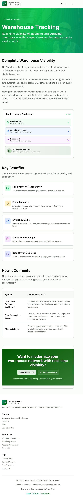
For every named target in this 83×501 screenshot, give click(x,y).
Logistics (5, 421)
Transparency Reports (10, 438)
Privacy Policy (7, 459)
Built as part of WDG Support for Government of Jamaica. (38, 485)
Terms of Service (8, 462)
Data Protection (8, 465)
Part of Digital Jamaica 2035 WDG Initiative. (38, 489)
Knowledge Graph (9, 442)
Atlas (4, 425)
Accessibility (6, 468)
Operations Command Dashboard (15, 418)
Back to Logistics (11, 19)
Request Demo (26, 372)
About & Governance (10, 445)
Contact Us (6, 448)
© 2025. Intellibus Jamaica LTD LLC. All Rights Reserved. (38, 480)
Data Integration (8, 428)
